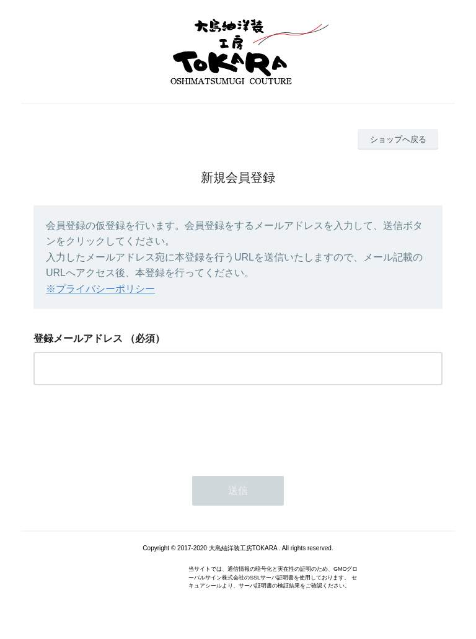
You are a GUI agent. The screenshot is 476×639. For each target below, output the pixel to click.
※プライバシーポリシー (100, 289)
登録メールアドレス (78, 338)
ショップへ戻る (398, 139)
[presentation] (127, 427)
